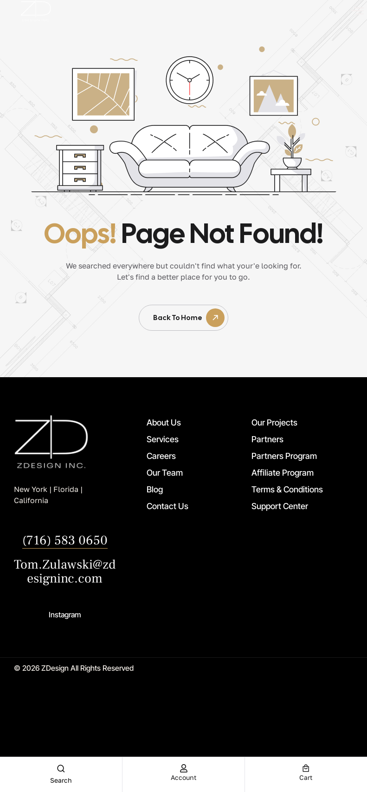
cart (306, 777)
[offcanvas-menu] (357, 11)
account (184, 777)
